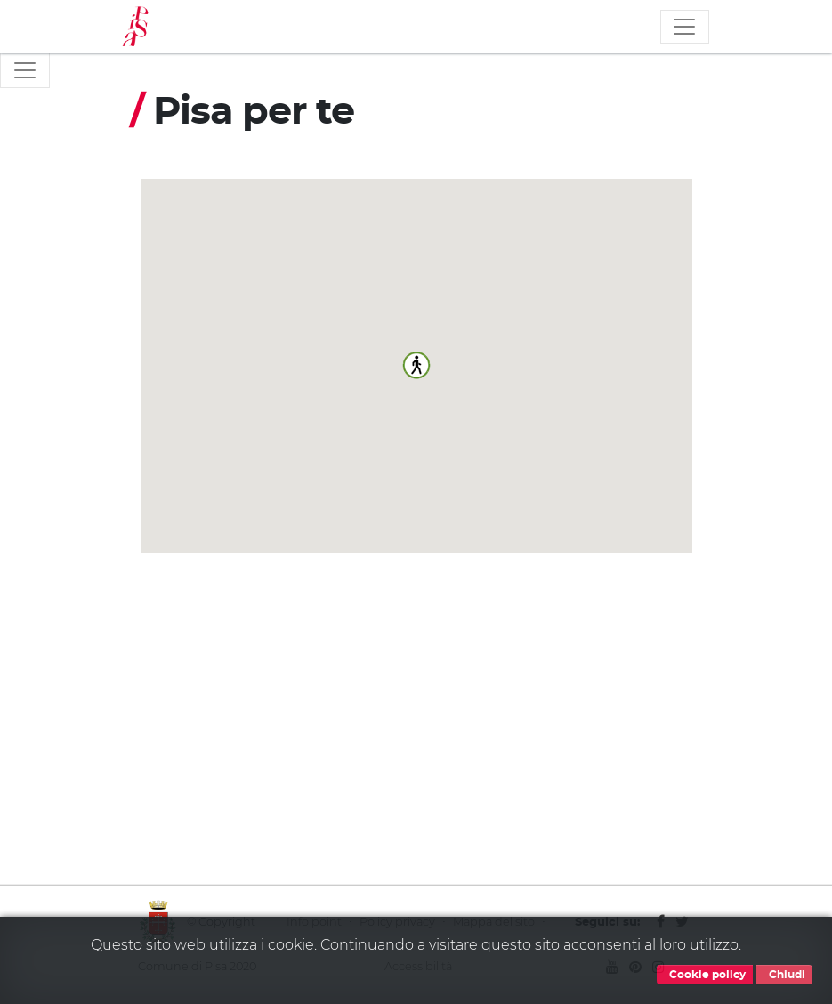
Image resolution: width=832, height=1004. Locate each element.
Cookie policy (705, 974)
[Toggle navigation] (684, 27)
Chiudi (784, 974)
